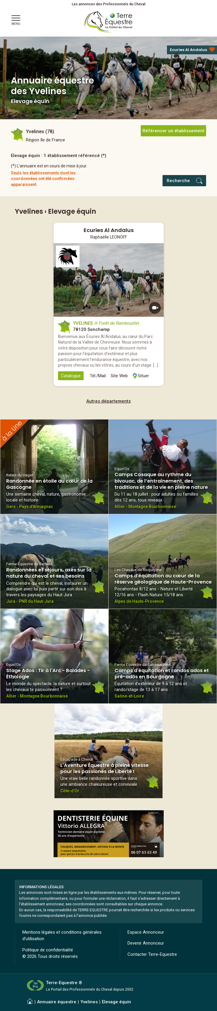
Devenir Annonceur (145, 943)
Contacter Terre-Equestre (152, 954)
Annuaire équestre (56, 1002)
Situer (143, 375)
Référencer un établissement (173, 130)
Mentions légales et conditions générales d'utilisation (62, 936)
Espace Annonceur (145, 932)
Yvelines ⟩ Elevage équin (105, 1002)
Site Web (119, 375)
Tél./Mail (98, 375)
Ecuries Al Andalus (188, 50)
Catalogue (71, 375)
